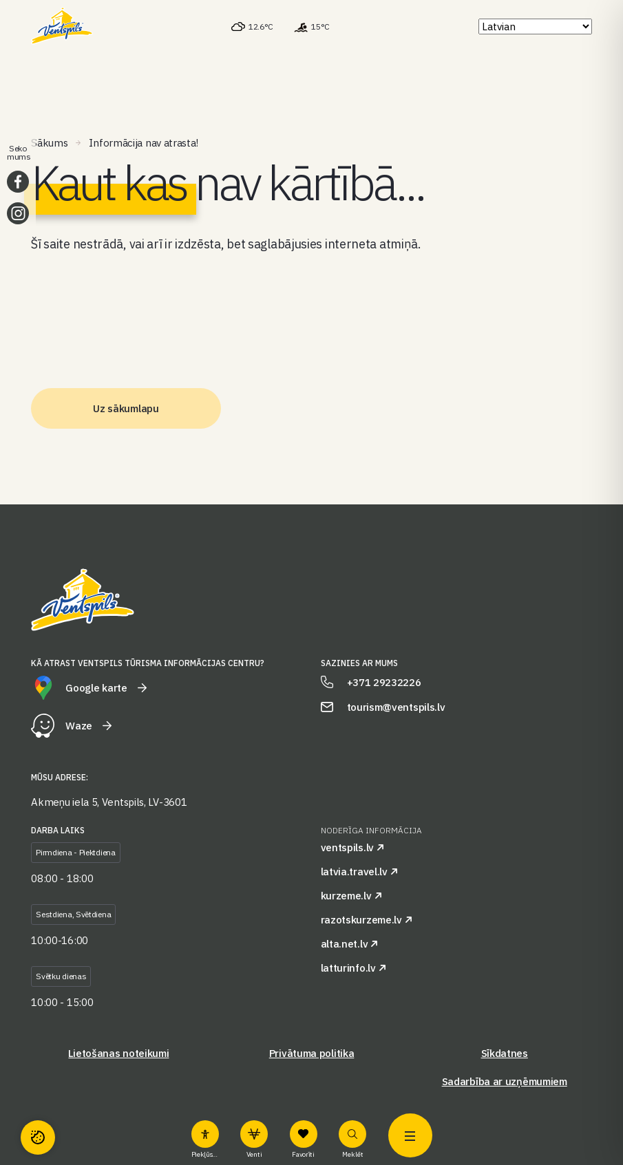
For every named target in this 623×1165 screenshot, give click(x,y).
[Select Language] (535, 26)
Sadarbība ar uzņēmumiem (504, 1081)
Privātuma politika (312, 1053)
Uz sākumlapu (125, 408)
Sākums (49, 143)
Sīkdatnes (504, 1053)
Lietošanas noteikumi (118, 1053)
